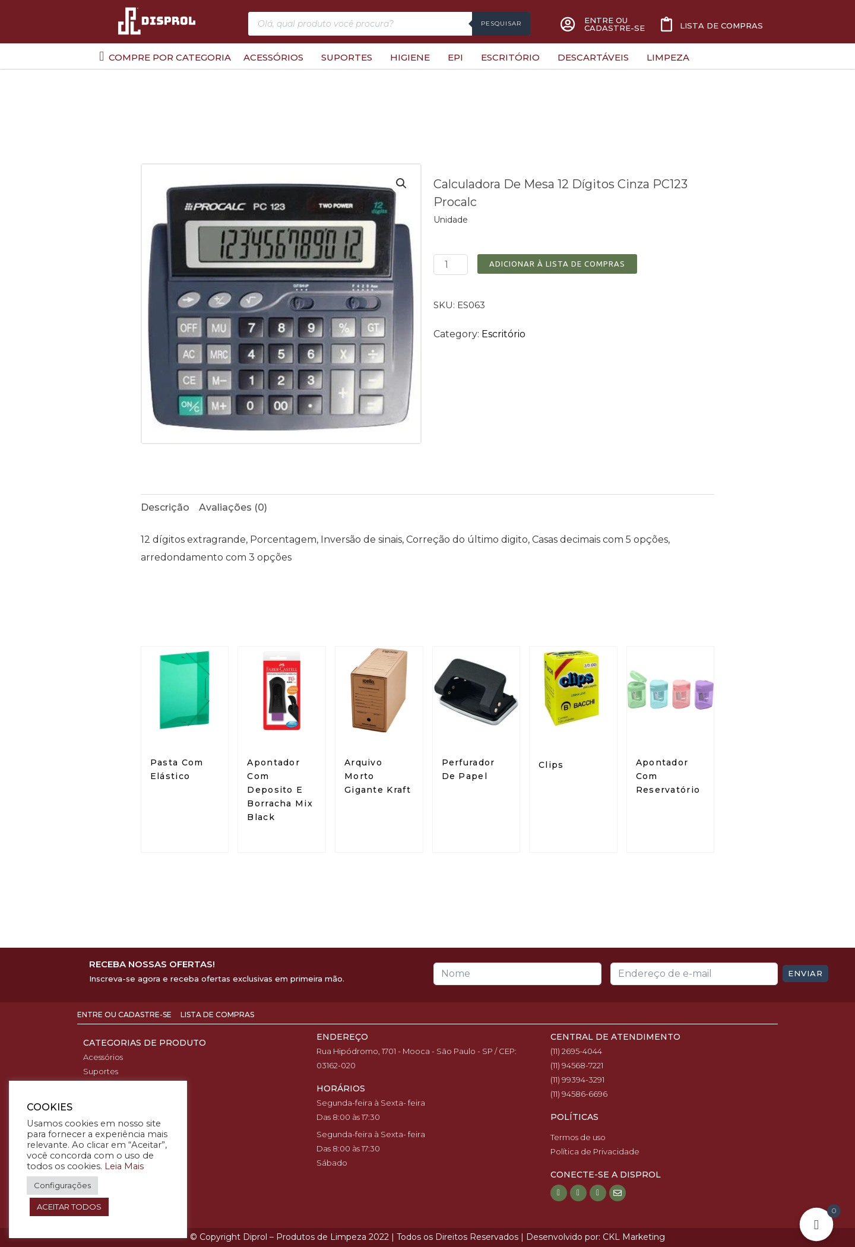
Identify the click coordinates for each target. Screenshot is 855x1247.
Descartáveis (593, 57)
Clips (551, 764)
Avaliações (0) (233, 507)
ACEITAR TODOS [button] (69, 1206)
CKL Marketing (634, 1237)
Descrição (165, 507)
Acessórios (273, 57)
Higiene (410, 57)
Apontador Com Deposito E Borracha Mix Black (280, 789)
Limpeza (668, 57)
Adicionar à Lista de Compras (557, 263)
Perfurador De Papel (468, 769)
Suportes (346, 57)
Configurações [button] (62, 1185)
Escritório (510, 57)
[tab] (165, 507)
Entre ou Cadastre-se (125, 1014)
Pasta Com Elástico (177, 769)
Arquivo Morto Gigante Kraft (377, 776)
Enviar (805, 973)
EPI (455, 57)
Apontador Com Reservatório (668, 776)
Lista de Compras (217, 1014)
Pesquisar (501, 23)
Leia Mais (124, 1166)
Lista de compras (721, 25)
